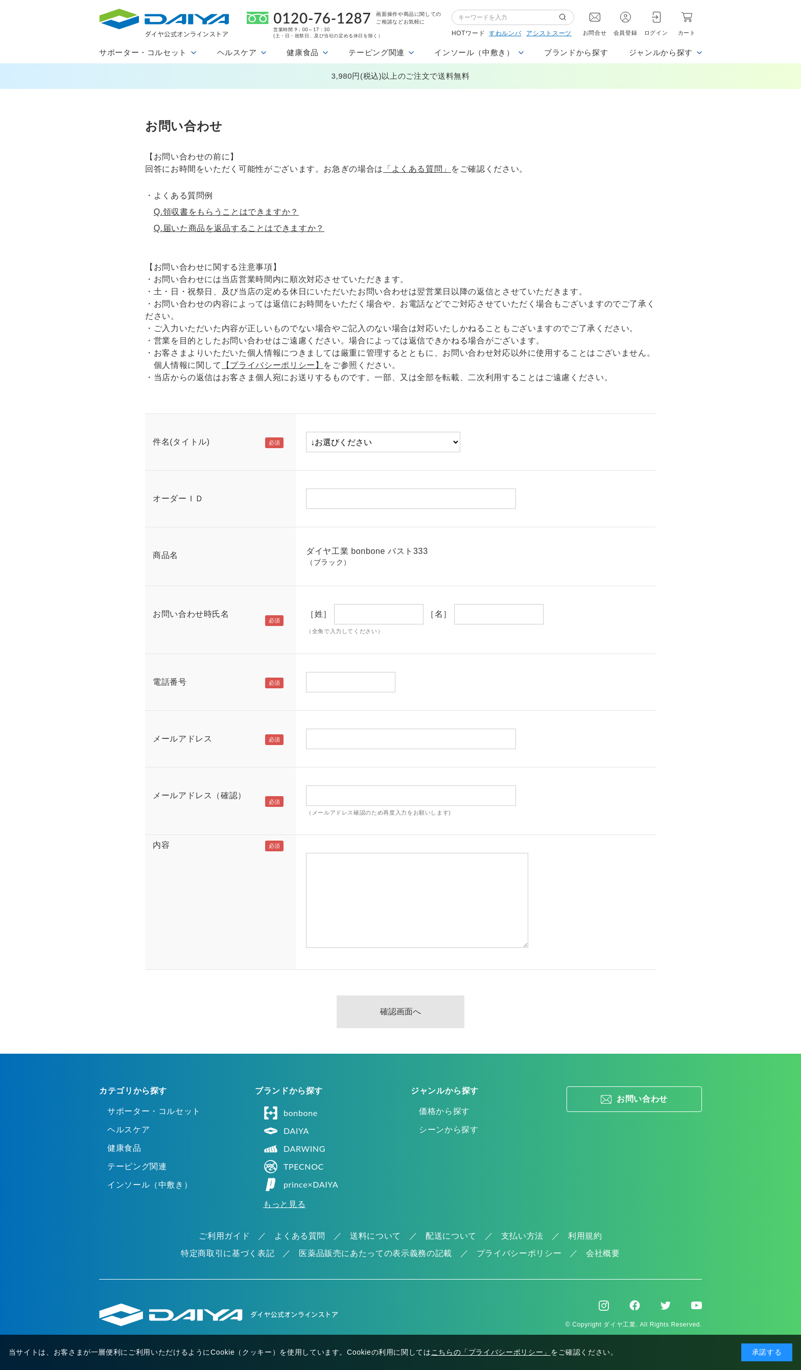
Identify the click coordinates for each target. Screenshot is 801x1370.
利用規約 (585, 1236)
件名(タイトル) (181, 441)
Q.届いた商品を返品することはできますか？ (239, 228)
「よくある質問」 (417, 169)
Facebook (634, 1305)
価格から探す (444, 1111)
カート (687, 33)
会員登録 (626, 33)
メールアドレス (182, 738)
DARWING (294, 1148)
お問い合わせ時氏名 (191, 614)
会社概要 (603, 1253)
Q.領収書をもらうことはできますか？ (226, 211)
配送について (451, 1236)
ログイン (656, 33)
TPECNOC (293, 1166)
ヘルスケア (128, 1129)
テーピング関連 (137, 1166)
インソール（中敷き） (149, 1184)
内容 (161, 845)
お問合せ (595, 33)
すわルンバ (505, 33)
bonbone (290, 1113)
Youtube (696, 1306)
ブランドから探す (576, 52)
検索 (566, 17)
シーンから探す (448, 1129)
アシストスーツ (548, 33)
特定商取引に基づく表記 (227, 1253)
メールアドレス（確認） (199, 795)
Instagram (604, 1306)
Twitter (666, 1306)
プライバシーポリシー (519, 1253)
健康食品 (124, 1148)
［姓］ (319, 614)
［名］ (439, 614)
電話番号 (170, 682)
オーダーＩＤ (178, 498)
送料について (375, 1236)
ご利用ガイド (224, 1236)
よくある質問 (299, 1236)
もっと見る (284, 1204)
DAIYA (286, 1131)
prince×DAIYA (300, 1184)
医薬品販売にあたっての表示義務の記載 (375, 1253)
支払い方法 (522, 1236)
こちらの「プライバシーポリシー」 (491, 1352)
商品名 (165, 555)
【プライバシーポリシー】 (273, 365)
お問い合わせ (642, 1099)
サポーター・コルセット (154, 1111)
